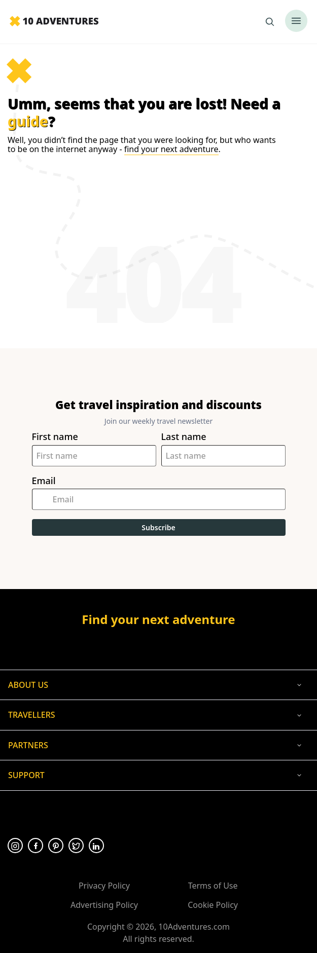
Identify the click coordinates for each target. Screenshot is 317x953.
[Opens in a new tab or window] (158, 645)
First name (55, 436)
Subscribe (158, 527)
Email (44, 480)
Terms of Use (213, 885)
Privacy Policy (104, 885)
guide (28, 121)
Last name (183, 436)
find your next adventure (171, 149)
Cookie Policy (213, 904)
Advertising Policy (104, 904)
